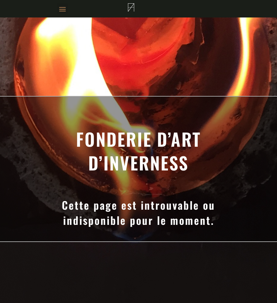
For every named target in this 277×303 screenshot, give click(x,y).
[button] (62, 8)
